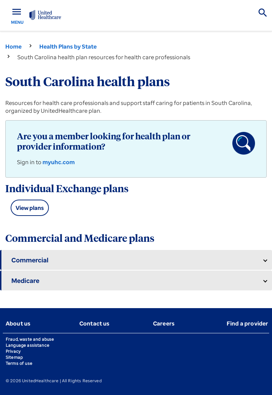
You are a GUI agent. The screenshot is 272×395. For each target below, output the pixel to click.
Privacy (13, 351)
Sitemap (14, 357)
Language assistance (27, 345)
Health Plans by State (68, 46)
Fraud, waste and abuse (30, 339)
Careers (164, 323)
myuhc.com (58, 162)
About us (18, 323)
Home (13, 46)
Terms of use (19, 363)
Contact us (94, 323)
